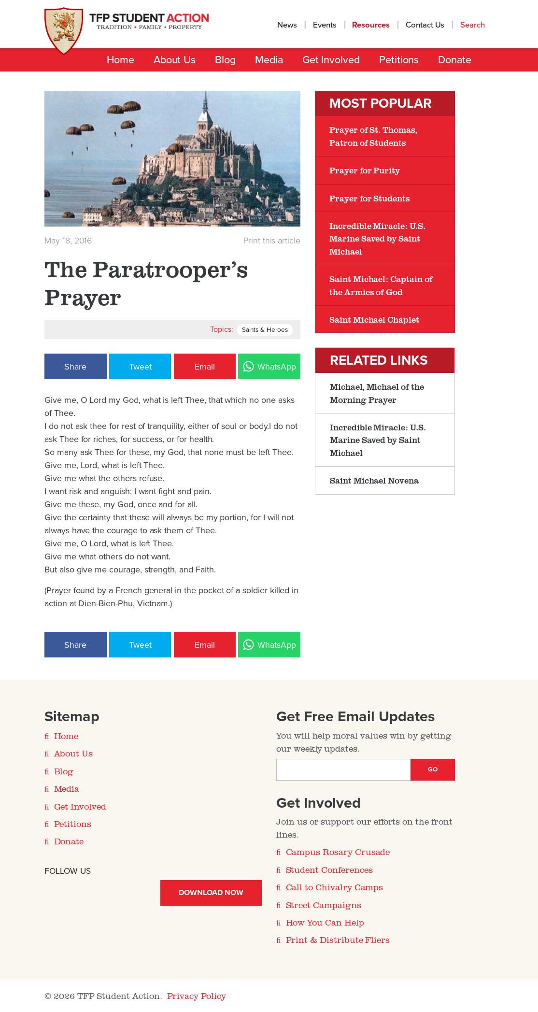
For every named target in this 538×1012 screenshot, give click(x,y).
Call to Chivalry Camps (334, 887)
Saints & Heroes (265, 330)
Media (269, 60)
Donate (454, 60)
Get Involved (331, 60)
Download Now (211, 893)
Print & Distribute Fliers (338, 939)
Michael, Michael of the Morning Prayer (377, 393)
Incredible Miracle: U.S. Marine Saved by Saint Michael (377, 238)
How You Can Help (325, 922)
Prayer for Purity (364, 170)
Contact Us (425, 25)
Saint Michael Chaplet (374, 319)
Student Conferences (329, 869)
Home (120, 60)
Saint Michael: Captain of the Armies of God (381, 285)
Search (473, 25)
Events (325, 25)
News (287, 25)
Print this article (271, 240)
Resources (371, 25)
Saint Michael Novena (374, 480)
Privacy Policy (196, 995)
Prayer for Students (369, 198)
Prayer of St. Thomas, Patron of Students (373, 136)
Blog (225, 60)
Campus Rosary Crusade (338, 851)
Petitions (399, 60)
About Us (175, 60)
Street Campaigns (323, 905)
